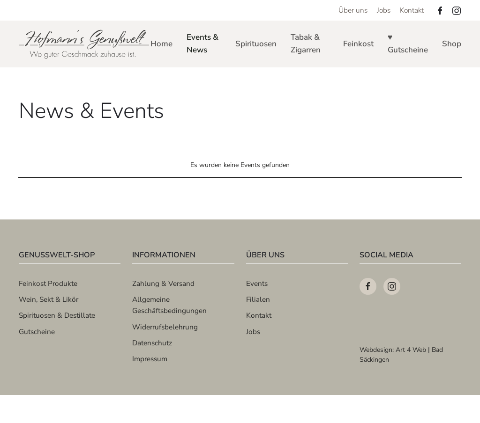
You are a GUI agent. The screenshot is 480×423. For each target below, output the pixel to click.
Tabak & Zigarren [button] (306, 43)
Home (161, 43)
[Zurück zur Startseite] (84, 44)
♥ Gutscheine (408, 43)
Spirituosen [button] (256, 43)
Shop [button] (451, 43)
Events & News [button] (202, 43)
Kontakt (412, 10)
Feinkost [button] (358, 43)
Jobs (383, 10)
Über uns (353, 10)
